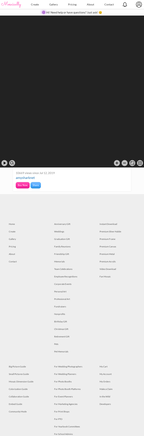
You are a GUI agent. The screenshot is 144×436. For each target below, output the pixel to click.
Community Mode (18, 411)
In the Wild (105, 396)
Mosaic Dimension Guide (21, 381)
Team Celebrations (63, 269)
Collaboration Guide (19, 396)
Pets (56, 344)
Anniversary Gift (62, 224)
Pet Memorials (61, 351)
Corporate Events (62, 284)
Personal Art (60, 291)
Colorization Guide (18, 389)
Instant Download (108, 224)
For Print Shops (61, 411)
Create (35, 4)
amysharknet (25, 178)
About (90, 4)
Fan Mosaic (105, 276)
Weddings (59, 231)
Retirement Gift (61, 336)
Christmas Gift (61, 329)
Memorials (59, 261)
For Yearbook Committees (67, 426)
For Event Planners (63, 396)
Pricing (72, 4)
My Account (106, 374)
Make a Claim (106, 389)
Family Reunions (62, 246)
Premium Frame (107, 239)
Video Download (108, 269)
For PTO (58, 419)
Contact (109, 4)
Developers (105, 404)
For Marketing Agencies (65, 404)
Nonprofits (59, 314)
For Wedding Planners (65, 374)
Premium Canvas (108, 246)
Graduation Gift (62, 239)
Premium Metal (107, 254)
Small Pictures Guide (19, 374)
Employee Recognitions (65, 276)
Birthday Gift (60, 321)
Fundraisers (60, 306)
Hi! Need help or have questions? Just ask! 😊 (74, 12)
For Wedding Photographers (68, 366)
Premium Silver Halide (110, 231)
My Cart (103, 366)
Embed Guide (15, 404)
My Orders (105, 381)
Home (12, 224)
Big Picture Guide (17, 366)
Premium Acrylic (108, 261)
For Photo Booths (63, 381)
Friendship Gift (61, 254)
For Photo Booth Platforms (67, 389)
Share (36, 185)
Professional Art (62, 299)
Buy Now (23, 185)
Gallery (53, 4)
